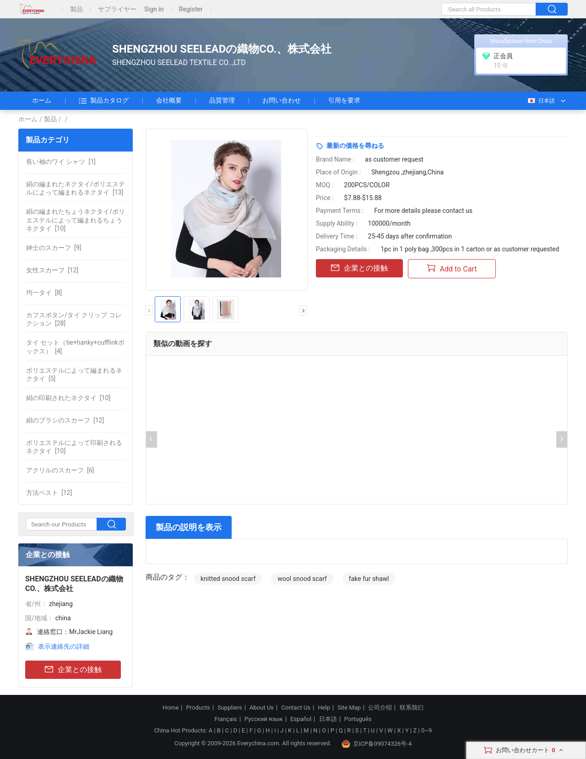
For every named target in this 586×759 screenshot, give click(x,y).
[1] (61, 161)
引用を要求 (344, 100)
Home (171, 707)
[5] (74, 374)
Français (225, 719)
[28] (74, 319)
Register (191, 9)
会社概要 (169, 100)
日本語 (541, 101)
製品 (76, 9)
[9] (53, 247)
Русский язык (263, 719)
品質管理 (222, 100)
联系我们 (411, 707)
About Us (262, 707)
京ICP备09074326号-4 (377, 744)
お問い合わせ (281, 100)
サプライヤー (117, 9)
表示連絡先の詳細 (63, 646)
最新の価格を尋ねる (355, 145)
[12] (52, 270)
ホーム (41, 100)
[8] (44, 292)
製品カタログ (104, 100)
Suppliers (229, 707)
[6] (60, 470)
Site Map (349, 707)
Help (324, 707)
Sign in (154, 9)
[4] (75, 346)
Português (358, 719)
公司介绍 (380, 707)
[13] (75, 188)
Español (300, 719)
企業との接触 (73, 670)
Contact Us (295, 707)
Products (198, 707)
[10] (75, 220)
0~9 (426, 730)
